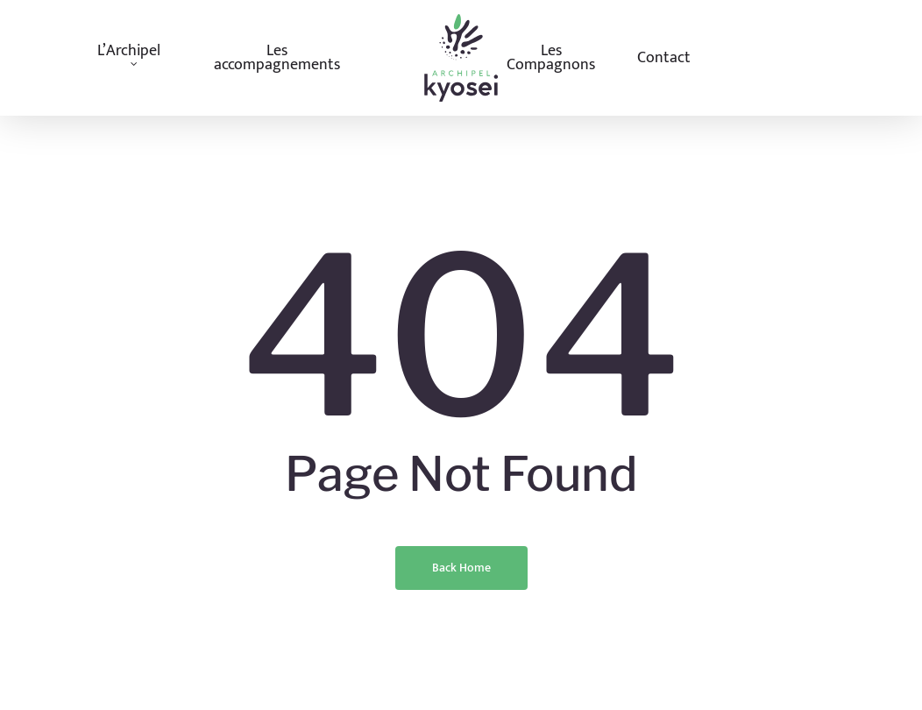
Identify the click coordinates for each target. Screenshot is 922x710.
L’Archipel (128, 55)
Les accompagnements (277, 58)
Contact (664, 58)
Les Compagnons (551, 58)
